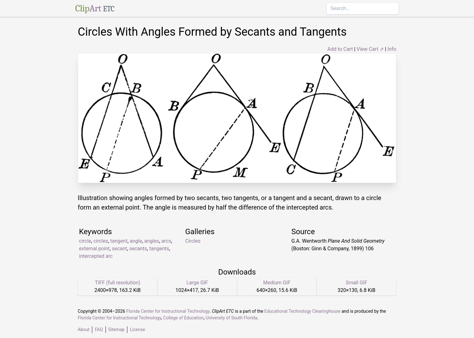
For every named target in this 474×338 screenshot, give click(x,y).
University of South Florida (231, 317)
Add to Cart (340, 49)
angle (136, 241)
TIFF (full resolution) (117, 283)
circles (100, 241)
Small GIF (356, 283)
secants (138, 249)
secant (119, 249)
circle (85, 241)
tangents (159, 249)
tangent (118, 241)
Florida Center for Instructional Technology (168, 311)
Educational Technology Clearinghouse (302, 311)
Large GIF (197, 283)
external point (94, 249)
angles (151, 241)
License (137, 329)
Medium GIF (276, 283)
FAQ (99, 329)
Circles (193, 241)
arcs (166, 241)
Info (391, 49)
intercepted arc (96, 256)
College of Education (183, 317)
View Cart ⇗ (370, 49)
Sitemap (116, 329)
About (83, 329)
